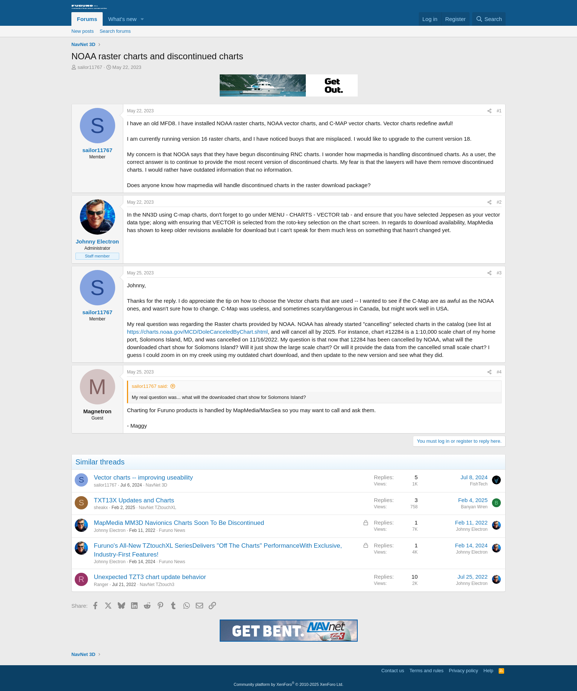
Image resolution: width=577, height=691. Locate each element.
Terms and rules (426, 670)
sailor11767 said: (150, 386)
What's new (122, 19)
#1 (499, 110)
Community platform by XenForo (288, 684)
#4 (499, 372)
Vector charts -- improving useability (143, 477)
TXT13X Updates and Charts (134, 500)
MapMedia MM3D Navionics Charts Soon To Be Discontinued (179, 522)
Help (488, 670)
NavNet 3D (156, 485)
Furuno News (172, 530)
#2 (499, 202)
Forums (87, 19)
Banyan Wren (474, 506)
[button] (142, 19)
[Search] (489, 19)
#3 (499, 273)
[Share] (489, 111)
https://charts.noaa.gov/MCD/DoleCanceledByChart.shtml (197, 332)
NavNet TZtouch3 (157, 584)
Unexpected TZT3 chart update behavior (150, 577)
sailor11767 (90, 67)
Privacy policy (463, 670)
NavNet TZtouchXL (157, 507)
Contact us (392, 670)
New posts (82, 31)
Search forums (115, 31)
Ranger (101, 584)
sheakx (101, 507)
